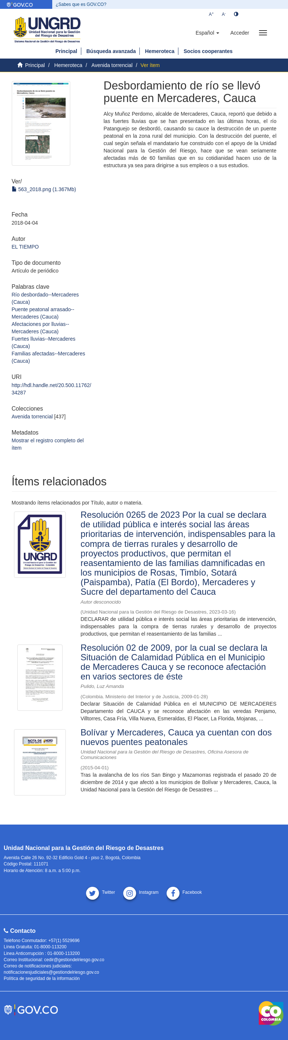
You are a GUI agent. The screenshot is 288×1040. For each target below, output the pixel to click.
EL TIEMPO (25, 247)
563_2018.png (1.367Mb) (44, 189)
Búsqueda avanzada (111, 51)
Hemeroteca (159, 51)
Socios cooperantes (208, 51)
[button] (207, 33)
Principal (66, 51)
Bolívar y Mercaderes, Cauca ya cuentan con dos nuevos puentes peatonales (176, 737)
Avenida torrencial (112, 65)
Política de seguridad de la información (42, 978)
